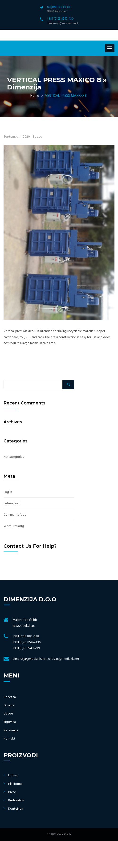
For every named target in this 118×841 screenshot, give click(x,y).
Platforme (15, 784)
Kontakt (9, 738)
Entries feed (12, 503)
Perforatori (16, 800)
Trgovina (10, 722)
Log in (8, 492)
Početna (10, 697)
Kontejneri (15, 809)
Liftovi (12, 775)
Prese (12, 792)
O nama (9, 705)
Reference (11, 730)
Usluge (8, 713)
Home (34, 96)
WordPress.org (14, 526)
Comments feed (15, 514)
